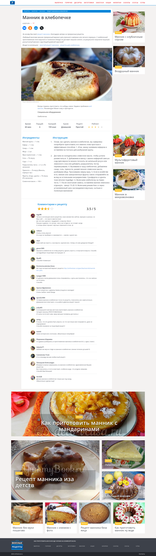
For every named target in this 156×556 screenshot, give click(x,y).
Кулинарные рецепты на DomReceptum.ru (17, 545)
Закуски (100, 3)
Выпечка (59, 3)
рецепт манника (43, 34)
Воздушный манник (127, 71)
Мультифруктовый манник (126, 161)
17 (33, 23)
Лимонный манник (118, 464)
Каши (108, 3)
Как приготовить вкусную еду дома (12, 2)
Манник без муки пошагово (23, 529)
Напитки (117, 3)
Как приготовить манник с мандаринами (79, 426)
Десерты (78, 3)
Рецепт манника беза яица (94, 529)
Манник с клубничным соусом (128, 38)
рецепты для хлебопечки (69, 45)
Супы (142, 3)
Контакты (142, 554)
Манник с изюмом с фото (59, 529)
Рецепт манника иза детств (44, 482)
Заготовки (89, 3)
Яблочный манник (118, 495)
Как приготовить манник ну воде (125, 529)
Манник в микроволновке (124, 195)
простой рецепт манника (49, 45)
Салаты (126, 3)
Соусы (135, 3)
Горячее (68, 3)
